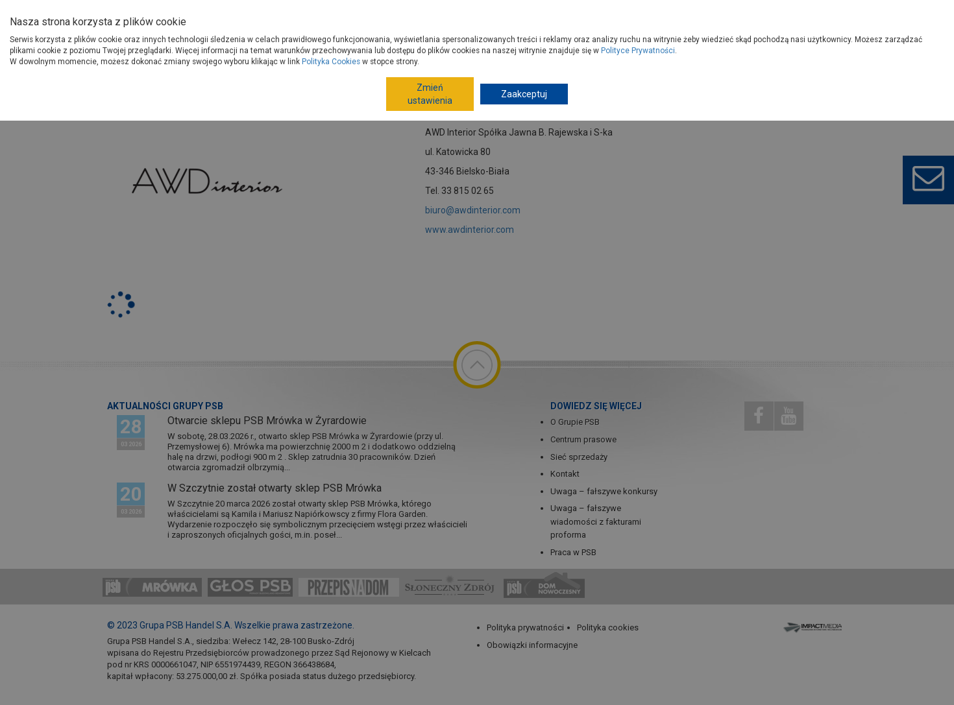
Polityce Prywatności (638, 50)
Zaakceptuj (524, 94)
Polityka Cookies (331, 61)
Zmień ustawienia (430, 94)
